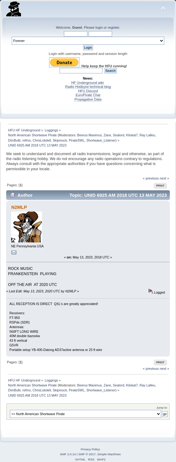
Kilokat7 (132, 135)
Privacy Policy (90, 449)
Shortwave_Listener (100, 140)
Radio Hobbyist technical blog (88, 87)
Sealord (118, 135)
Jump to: (162, 407)
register (113, 27)
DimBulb (14, 140)
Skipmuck (60, 140)
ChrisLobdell (42, 140)
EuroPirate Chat (88, 95)
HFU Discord (88, 91)
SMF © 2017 (87, 454)
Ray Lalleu (147, 135)
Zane (107, 135)
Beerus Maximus (89, 135)
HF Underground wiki (87, 83)
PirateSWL (77, 140)
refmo (26, 140)
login (99, 27)
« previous (151, 178)
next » (164, 178)
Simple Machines (109, 454)
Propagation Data (87, 99)
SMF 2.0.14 (68, 454)
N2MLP (19, 207)
